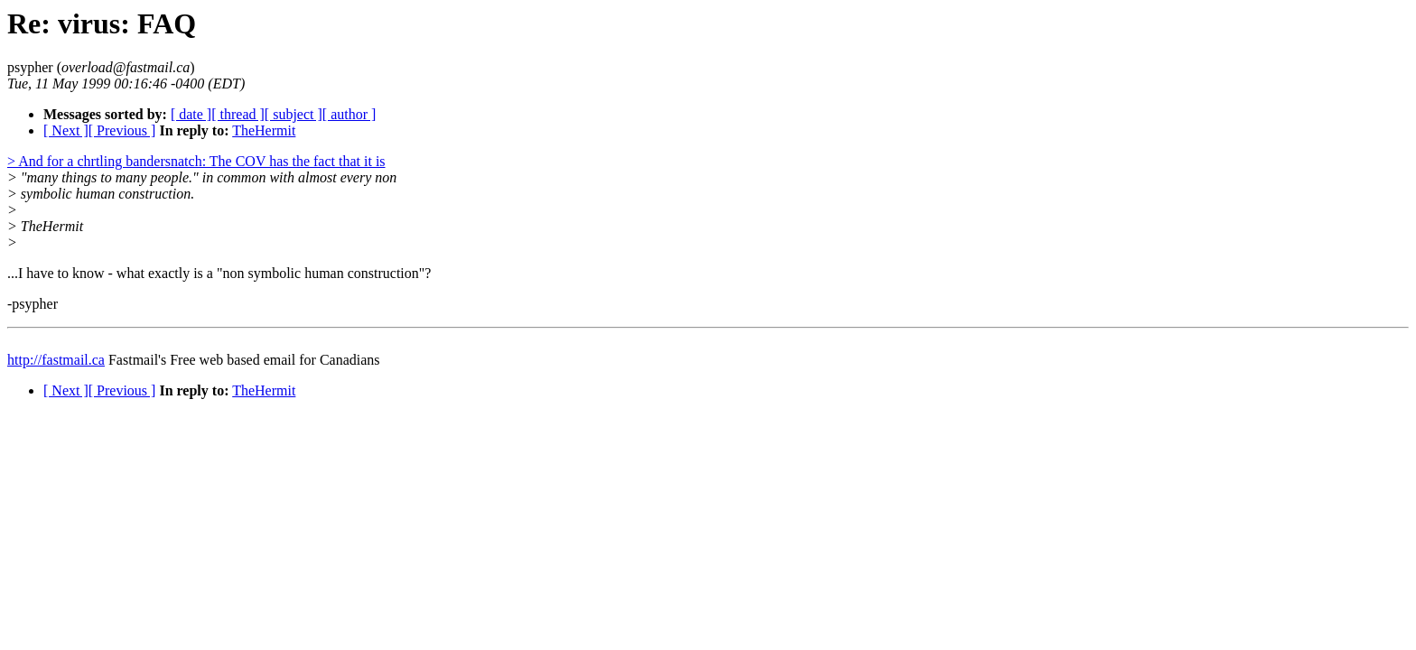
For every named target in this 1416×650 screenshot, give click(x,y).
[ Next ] (65, 130)
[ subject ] (293, 114)
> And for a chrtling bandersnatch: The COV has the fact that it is (196, 161)
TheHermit (263, 130)
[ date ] (191, 114)
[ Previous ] (122, 130)
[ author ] (349, 114)
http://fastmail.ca (56, 359)
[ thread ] (238, 114)
